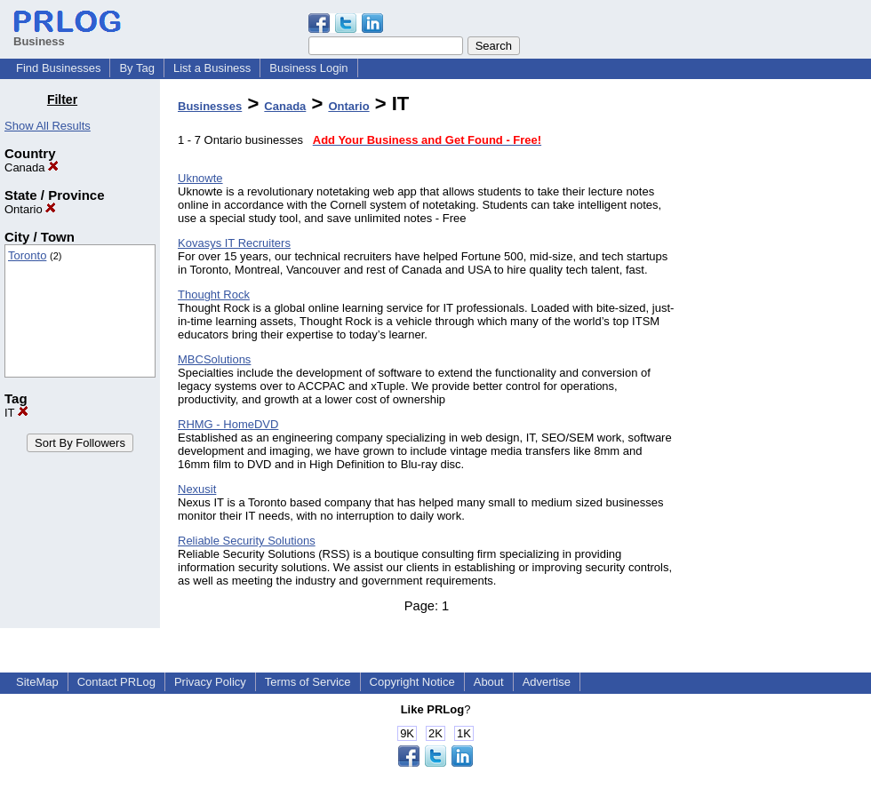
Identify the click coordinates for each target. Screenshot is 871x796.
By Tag (137, 68)
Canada (31, 167)
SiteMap (37, 682)
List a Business (212, 68)
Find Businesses (58, 68)
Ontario (30, 209)
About (489, 682)
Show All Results (47, 125)
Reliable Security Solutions (247, 540)
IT (16, 412)
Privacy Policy (210, 682)
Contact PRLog (116, 682)
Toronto (27, 255)
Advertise (547, 682)
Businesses (210, 106)
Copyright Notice (412, 682)
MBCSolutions (214, 359)
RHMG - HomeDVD (228, 424)
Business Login (308, 68)
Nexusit (197, 489)
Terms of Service (308, 682)
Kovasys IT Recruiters (234, 243)
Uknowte (200, 178)
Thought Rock (214, 294)
